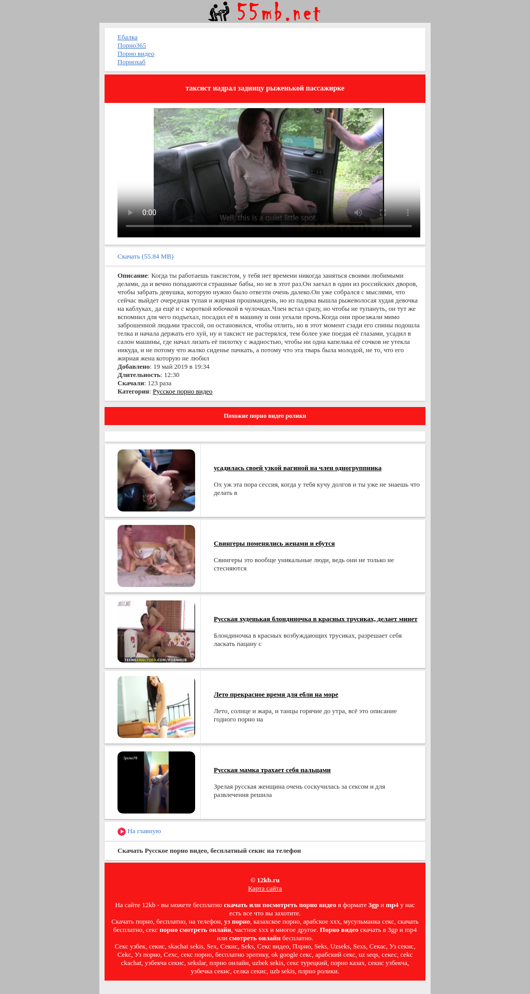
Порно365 (131, 45)
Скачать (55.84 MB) (145, 256)
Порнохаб (131, 62)
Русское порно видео (182, 391)
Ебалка (127, 37)
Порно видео (135, 53)
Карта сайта (265, 888)
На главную (139, 831)
